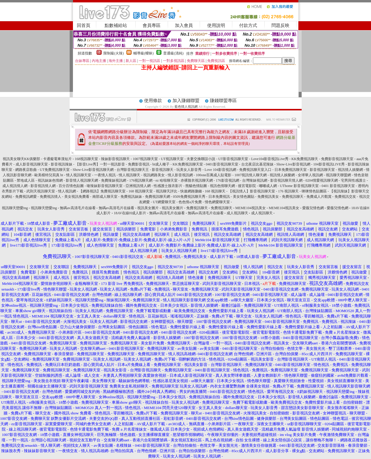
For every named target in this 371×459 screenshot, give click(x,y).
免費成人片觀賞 (319, 196)
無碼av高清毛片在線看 (77, 208)
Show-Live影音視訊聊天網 (93, 170)
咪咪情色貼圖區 (314, 191)
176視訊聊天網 (140, 180)
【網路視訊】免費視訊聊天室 (102, 191)
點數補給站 (116, 25)
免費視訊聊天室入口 (255, 170)
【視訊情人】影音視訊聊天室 (251, 191)
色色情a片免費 (189, 202)
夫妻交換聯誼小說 (201, 159)
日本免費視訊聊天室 (290, 170)
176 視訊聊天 (288, 191)
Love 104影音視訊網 (220, 170)
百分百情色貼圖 (71, 186)
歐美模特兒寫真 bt (48, 175)
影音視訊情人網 (43, 186)
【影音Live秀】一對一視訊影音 (100, 164)
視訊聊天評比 (166, 191)
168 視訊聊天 (215, 191)
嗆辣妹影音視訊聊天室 (105, 186)
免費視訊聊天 (292, 196)
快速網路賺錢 (191, 191)
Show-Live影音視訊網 (293, 164)
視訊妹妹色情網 (50, 180)
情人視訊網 (67, 191)
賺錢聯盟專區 (223, 100)
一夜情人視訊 (105, 175)
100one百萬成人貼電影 (213, 175)
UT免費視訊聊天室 (55, 170)
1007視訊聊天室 (145, 159)
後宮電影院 (247, 186)
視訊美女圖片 (148, 208)
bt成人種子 (161, 164)
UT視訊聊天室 (172, 159)
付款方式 (248, 25)
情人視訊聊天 (129, 175)
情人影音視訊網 (180, 175)
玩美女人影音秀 (188, 170)
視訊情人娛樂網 (350, 170)
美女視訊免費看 (76, 196)
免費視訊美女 (268, 196)
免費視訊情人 (50, 196)
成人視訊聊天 (237, 213)
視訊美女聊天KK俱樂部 (21, 159)
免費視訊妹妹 (131, 196)
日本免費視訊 (219, 196)
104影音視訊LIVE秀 (329, 164)
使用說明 (216, 25)
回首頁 (83, 25)
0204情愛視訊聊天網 (322, 180)
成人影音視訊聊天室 (32, 164)
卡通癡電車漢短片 (57, 159)
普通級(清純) (173, 53)
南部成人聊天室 (104, 196)
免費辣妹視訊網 (113, 180)
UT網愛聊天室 (164, 202)
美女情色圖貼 (243, 196)
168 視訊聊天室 (141, 191)
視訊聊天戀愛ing (15, 208)
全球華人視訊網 (310, 175)
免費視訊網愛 (26, 196)
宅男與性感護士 (353, 180)
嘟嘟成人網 (268, 186)
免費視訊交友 (345, 196)
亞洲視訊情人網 (138, 186)
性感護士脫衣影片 (168, 186)
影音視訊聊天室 (322, 170)
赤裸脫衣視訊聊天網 (197, 180)
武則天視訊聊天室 (40, 191)
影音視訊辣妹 (61, 164)
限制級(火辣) (113, 53)
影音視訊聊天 (162, 170)
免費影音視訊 (138, 164)
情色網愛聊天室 (217, 202)
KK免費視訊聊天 (304, 159)
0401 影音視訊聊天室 (338, 186)
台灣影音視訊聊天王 (133, 170)
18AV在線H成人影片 (130, 213)
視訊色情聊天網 (222, 186)
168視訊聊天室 (86, 159)
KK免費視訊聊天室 (187, 164)
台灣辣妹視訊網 (254, 180)
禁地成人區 (26, 180)
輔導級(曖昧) (143, 53)
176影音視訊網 (227, 180)
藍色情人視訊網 (186, 106)
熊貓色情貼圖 (196, 186)
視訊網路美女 (154, 175)
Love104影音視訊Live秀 (269, 159)
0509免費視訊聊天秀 (189, 196)
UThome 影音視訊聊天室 (299, 186)
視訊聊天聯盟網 (338, 175)
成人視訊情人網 (15, 186)
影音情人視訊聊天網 (82, 180)
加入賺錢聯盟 (185, 100)
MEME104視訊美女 (250, 208)
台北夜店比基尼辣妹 (257, 164)
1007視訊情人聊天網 (250, 175)
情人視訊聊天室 (78, 175)
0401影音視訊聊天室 (222, 164)
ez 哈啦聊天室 (166, 180)
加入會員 (184, 25)
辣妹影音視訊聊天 (115, 159)
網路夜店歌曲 (26, 170)
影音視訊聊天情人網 (286, 180)
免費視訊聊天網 (157, 196)
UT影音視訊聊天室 (233, 159)
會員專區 (152, 25)
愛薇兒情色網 (313, 208)
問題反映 (280, 25)
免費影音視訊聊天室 (337, 159)
